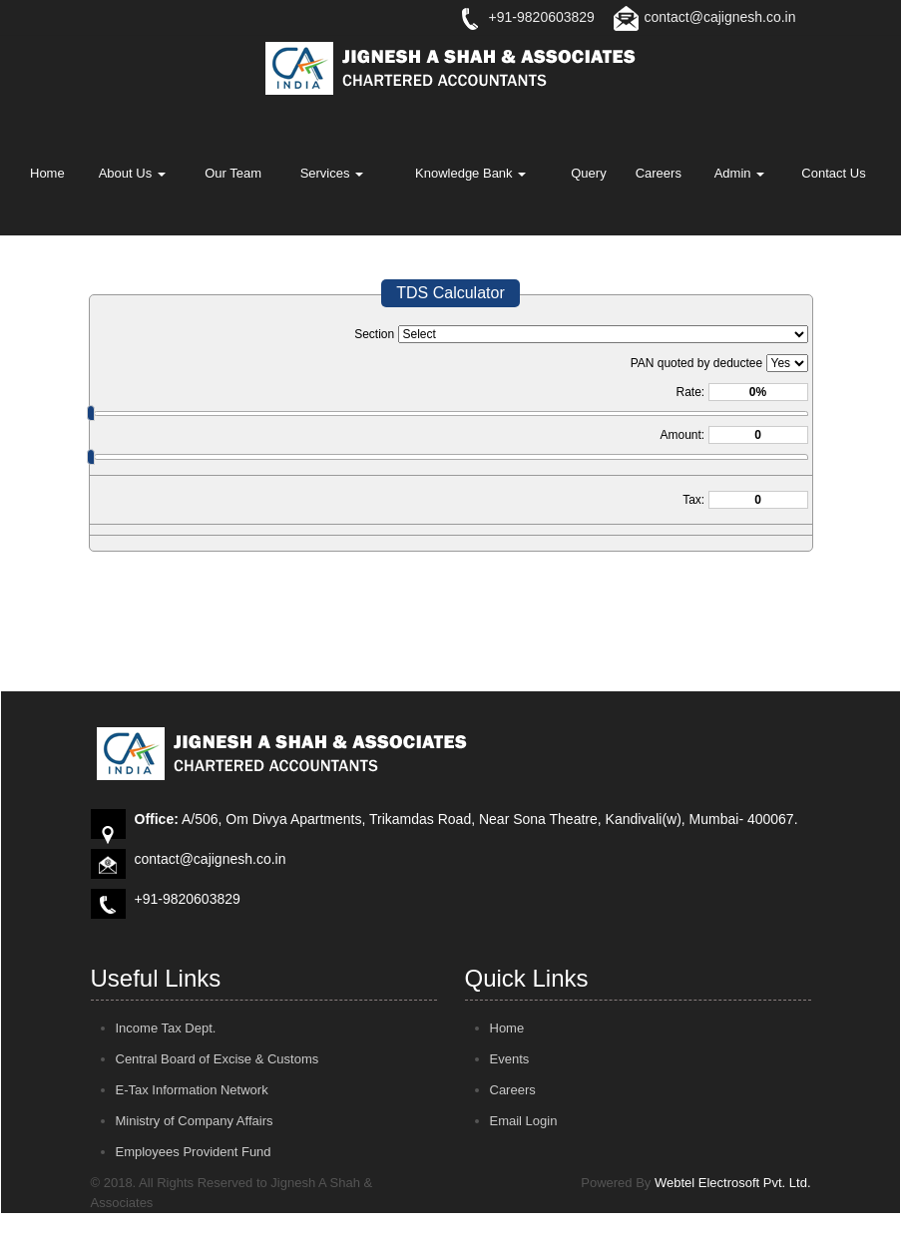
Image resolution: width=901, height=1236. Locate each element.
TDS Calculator (450, 292)
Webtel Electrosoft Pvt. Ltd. (733, 1182)
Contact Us (833, 173)
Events (510, 1058)
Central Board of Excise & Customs (217, 1058)
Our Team (233, 173)
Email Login (524, 1120)
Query (588, 173)
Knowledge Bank (470, 173)
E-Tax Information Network (192, 1089)
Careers (658, 173)
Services (331, 173)
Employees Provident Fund (193, 1151)
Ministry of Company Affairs (194, 1120)
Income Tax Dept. (166, 1028)
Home (47, 173)
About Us (132, 173)
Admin (739, 173)
